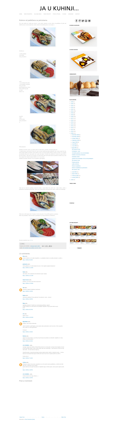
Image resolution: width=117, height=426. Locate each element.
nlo (23, 313)
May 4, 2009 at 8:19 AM (28, 259)
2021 (72, 111)
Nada (24, 272)
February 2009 (75, 175)
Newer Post (22, 417)
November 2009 (75, 136)
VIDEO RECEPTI (47, 14)
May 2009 (74, 147)
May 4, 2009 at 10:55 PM (28, 317)
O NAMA (64, 14)
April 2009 (74, 171)
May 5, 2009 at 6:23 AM (28, 341)
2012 (72, 127)
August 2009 (74, 142)
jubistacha (25, 264)
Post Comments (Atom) (30, 419)
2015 (72, 122)
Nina (24, 256)
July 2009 (74, 144)
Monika (24, 336)
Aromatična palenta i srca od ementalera (80, 153)
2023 (72, 107)
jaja (30, 247)
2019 (72, 114)
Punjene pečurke (75, 162)
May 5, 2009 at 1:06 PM (28, 370)
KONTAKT (77, 14)
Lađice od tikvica (75, 164)
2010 (72, 131)
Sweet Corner (26, 279)
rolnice (39, 247)
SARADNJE (70, 14)
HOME (20, 14)
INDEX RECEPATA (28, 14)
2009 (72, 133)
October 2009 (75, 138)
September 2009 (75, 140)
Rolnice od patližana (76, 165)
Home (43, 417)
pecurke (36, 247)
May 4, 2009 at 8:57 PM (28, 309)
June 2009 (74, 145)
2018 (72, 116)
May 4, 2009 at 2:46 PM (28, 299)
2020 (72, 112)
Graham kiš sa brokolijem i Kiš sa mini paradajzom (82, 158)
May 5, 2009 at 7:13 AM (28, 358)
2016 (72, 120)
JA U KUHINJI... (26, 345)
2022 (72, 109)
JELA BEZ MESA (37, 14)
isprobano (27, 247)
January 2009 (75, 177)
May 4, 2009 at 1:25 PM (28, 291)
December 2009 (75, 134)
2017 (72, 118)
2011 (72, 129)
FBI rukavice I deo (76, 169)
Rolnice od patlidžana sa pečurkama (79, 167)
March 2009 (74, 173)
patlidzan (32, 247)
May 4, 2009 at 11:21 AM (28, 275)
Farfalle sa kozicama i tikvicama (78, 154)
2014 (72, 124)
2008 (72, 179)
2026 (72, 101)
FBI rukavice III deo (76, 149)
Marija (24, 295)
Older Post (63, 417)
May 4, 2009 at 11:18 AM (28, 267)
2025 (72, 103)
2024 (72, 105)
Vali (23, 287)
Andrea (24, 362)
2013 (72, 125)
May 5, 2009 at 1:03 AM (28, 331)
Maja (24, 303)
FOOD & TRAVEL (56, 14)
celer (24, 247)
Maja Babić (25, 321)
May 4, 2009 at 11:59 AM (28, 283)
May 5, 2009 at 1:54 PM (28, 377)
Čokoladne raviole (75, 156)
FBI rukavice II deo (76, 160)
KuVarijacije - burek (76, 151)
